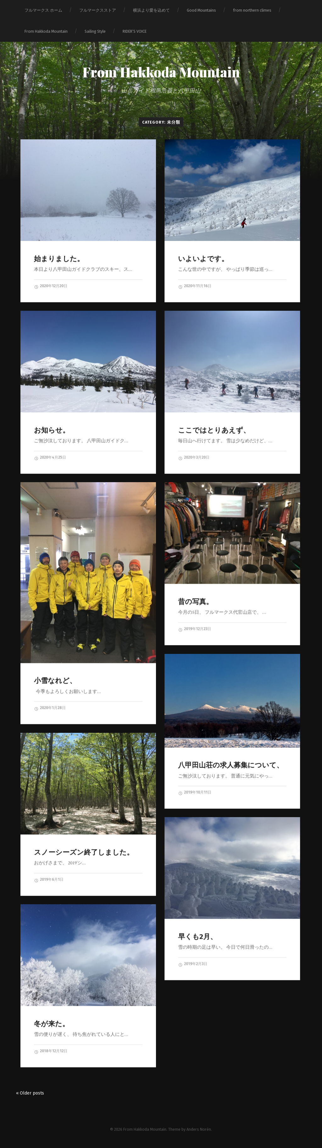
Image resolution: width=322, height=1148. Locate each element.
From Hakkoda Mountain (46, 31)
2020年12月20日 (50, 286)
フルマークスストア (97, 10)
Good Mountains (201, 10)
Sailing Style (95, 31)
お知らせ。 (51, 430)
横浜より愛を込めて (151, 10)
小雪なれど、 (55, 680)
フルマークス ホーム (43, 10)
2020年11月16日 (194, 286)
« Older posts (30, 1093)
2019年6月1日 (49, 879)
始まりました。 (59, 258)
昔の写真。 (195, 601)
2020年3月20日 (193, 457)
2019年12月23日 (194, 629)
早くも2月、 (197, 936)
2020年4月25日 (50, 457)
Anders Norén (198, 1129)
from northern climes (252, 10)
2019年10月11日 (194, 792)
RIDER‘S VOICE (135, 31)
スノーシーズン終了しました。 (84, 852)
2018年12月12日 (50, 1051)
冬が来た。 (51, 1023)
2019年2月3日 (192, 964)
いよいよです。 (203, 258)
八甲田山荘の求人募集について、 (230, 765)
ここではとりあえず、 (214, 430)
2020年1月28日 (50, 708)
